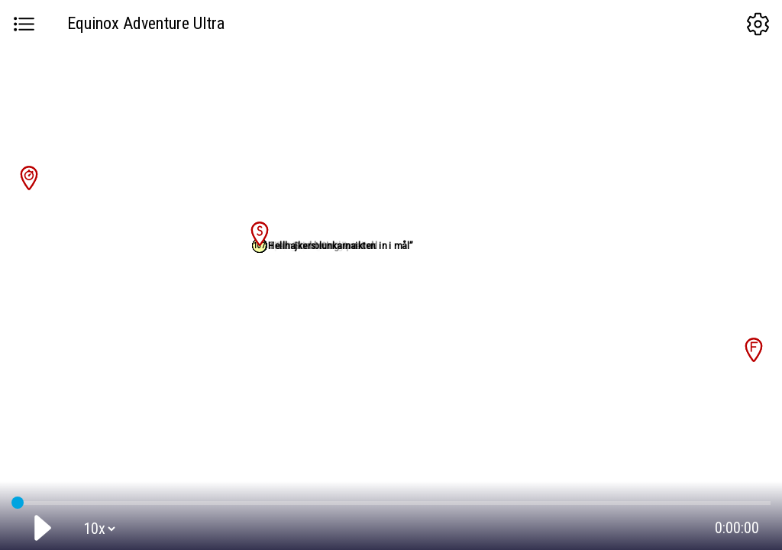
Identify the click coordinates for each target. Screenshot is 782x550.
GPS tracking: (390, 499)
